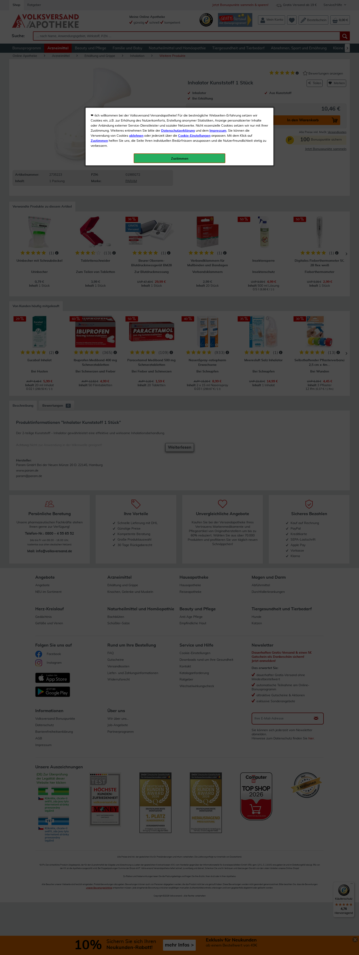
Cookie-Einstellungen (194, 108)
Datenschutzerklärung (178, 103)
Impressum (217, 103)
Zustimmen (99, 113)
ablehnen (136, 108)
